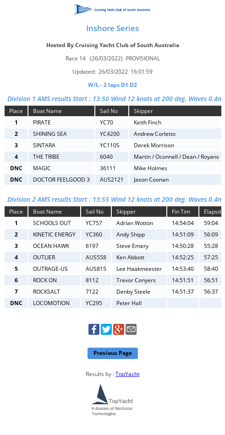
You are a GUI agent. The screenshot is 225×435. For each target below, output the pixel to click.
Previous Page (112, 353)
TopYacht (127, 374)
